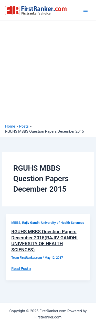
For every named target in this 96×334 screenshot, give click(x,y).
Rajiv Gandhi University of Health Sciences (53, 223)
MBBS (15, 223)
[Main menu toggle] (85, 10)
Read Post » (21, 269)
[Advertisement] (48, 73)
